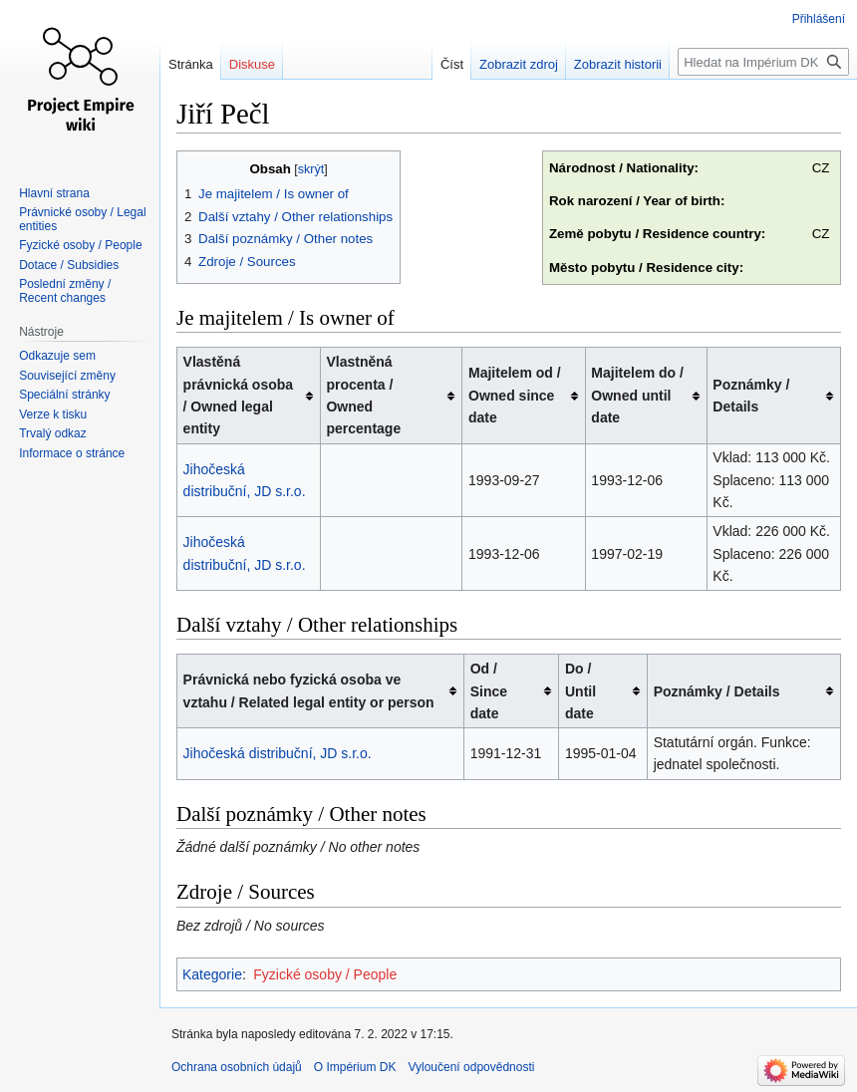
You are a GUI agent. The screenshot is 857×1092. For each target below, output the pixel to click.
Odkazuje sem (57, 356)
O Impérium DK (355, 1067)
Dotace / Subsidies (69, 265)
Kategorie (212, 974)
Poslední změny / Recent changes (65, 291)
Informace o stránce (72, 453)
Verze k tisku (53, 414)
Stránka (190, 64)
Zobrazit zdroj (518, 64)
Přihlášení (818, 19)
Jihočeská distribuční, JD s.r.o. (277, 753)
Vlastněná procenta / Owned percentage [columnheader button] (363, 395)
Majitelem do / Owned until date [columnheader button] (637, 395)
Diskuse (252, 64)
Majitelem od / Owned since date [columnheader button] (514, 395)
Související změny (67, 376)
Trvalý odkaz (53, 433)
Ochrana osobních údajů (236, 1067)
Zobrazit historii (618, 64)
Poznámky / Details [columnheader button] (751, 395)
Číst (451, 64)
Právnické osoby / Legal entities (82, 219)
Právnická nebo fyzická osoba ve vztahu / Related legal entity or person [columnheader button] (308, 690)
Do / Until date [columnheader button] (580, 691)
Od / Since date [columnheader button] (488, 691)
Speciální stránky (64, 395)
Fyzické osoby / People (325, 974)
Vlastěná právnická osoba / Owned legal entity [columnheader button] (238, 395)
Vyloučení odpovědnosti (471, 1067)
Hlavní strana (54, 193)
